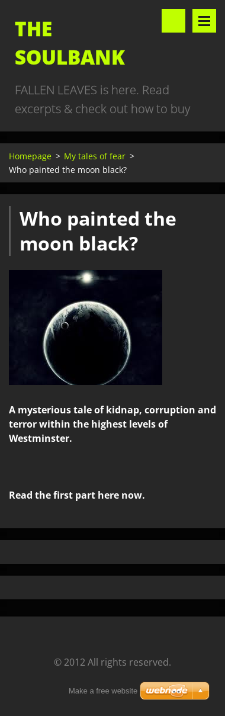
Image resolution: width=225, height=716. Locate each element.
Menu (204, 21)
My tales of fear (95, 156)
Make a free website (103, 690)
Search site (173, 21)
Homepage (30, 156)
